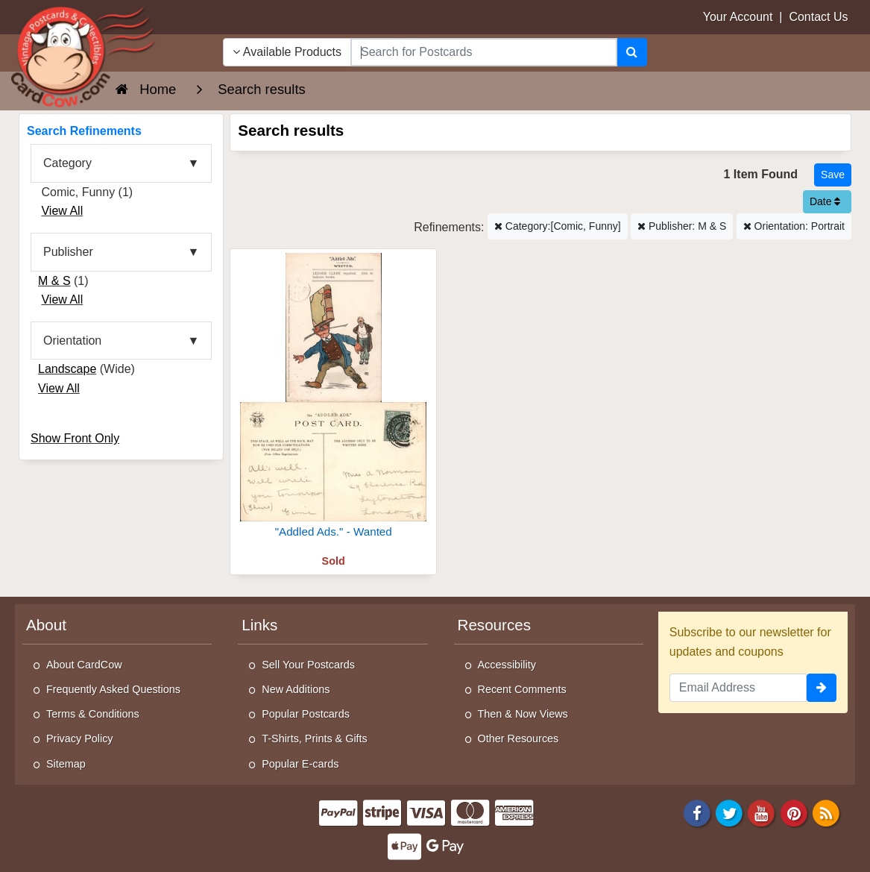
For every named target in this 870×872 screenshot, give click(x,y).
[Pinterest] (794, 812)
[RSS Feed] (826, 812)
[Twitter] (729, 812)
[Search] (632, 52)
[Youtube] (762, 812)
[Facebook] (697, 812)
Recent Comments (522, 689)
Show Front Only (75, 438)
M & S (54, 281)
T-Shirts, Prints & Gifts (315, 738)
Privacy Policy (79, 738)
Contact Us (818, 16)
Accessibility (507, 665)
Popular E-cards (300, 764)
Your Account (738, 16)
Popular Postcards (306, 714)
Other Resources (518, 738)
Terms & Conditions (92, 714)
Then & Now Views (523, 714)
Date (825, 201)
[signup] (821, 688)
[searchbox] (483, 52)
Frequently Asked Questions (113, 689)
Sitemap (66, 764)
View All (62, 210)
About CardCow (84, 665)
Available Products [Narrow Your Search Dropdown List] (287, 52)
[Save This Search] (832, 174)
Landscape (67, 369)
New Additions (296, 689)
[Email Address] (738, 688)
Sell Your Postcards (308, 665)
